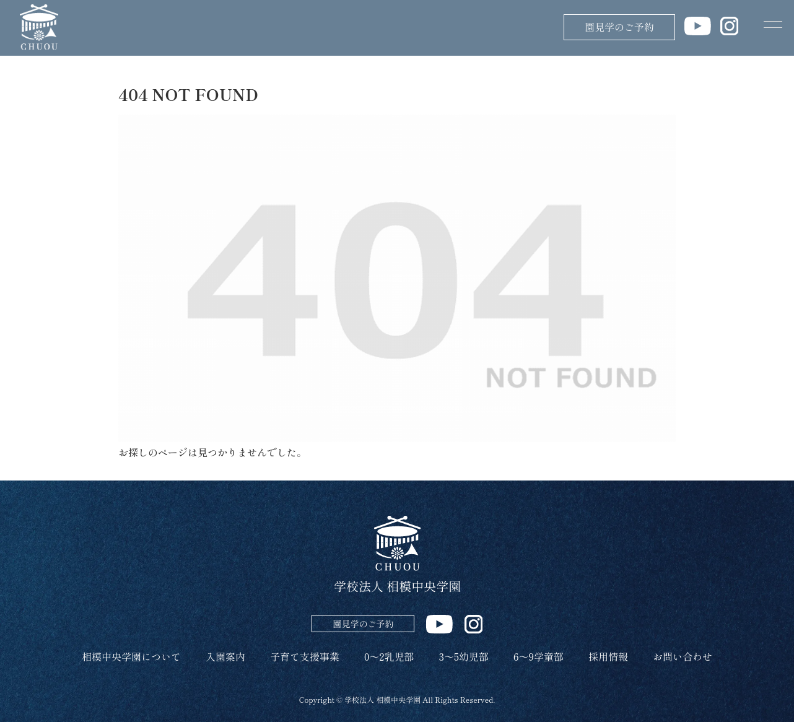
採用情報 (608, 656)
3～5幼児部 (464, 656)
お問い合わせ (682, 656)
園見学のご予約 (619, 26)
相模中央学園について (131, 656)
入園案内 (225, 656)
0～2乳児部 (389, 656)
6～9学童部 (538, 656)
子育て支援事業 (304, 656)
